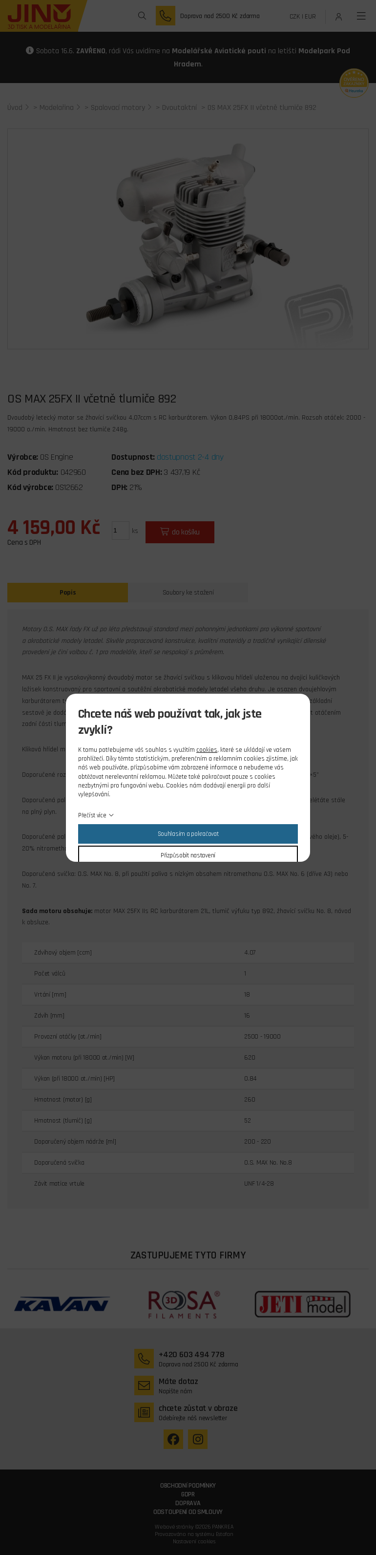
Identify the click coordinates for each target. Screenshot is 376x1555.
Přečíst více (92, 815)
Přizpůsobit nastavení (188, 855)
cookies (206, 750)
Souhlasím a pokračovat (188, 834)
